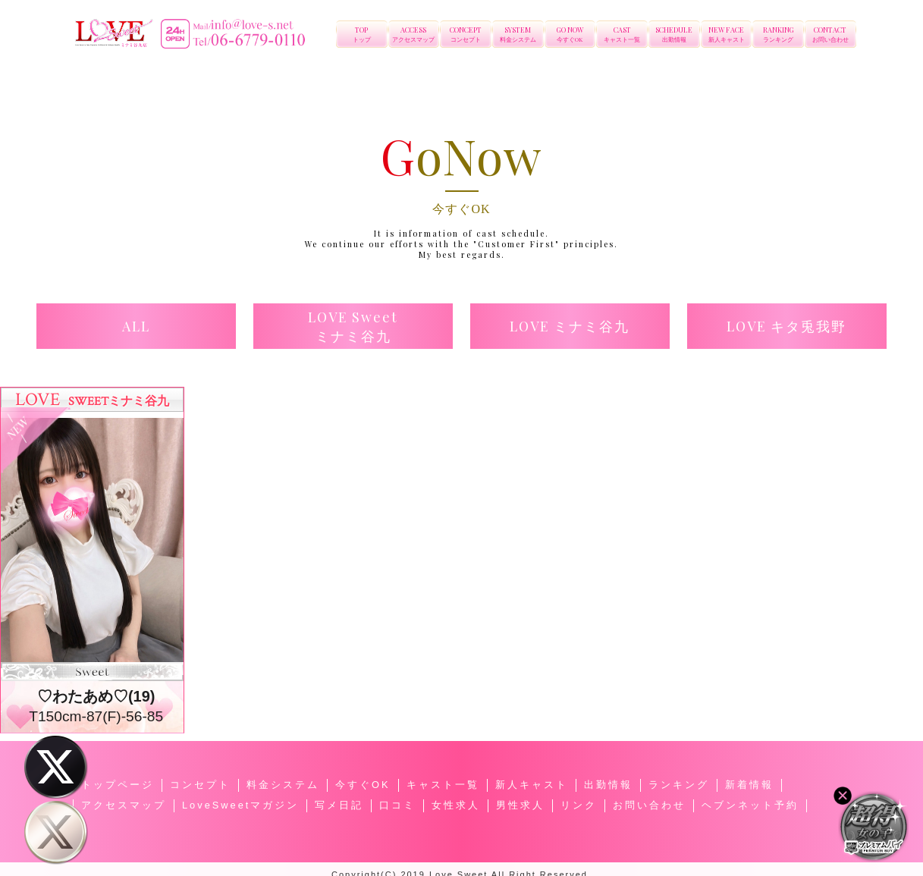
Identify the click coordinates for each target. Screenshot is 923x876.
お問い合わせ (649, 805)
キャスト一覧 (443, 784)
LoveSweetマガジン (240, 805)
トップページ (117, 784)
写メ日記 (339, 805)
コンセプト (200, 784)
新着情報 (749, 784)
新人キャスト (531, 784)
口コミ (397, 805)
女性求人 (456, 805)
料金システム (282, 784)
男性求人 (520, 805)
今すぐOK (363, 784)
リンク (578, 805)
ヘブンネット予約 (750, 805)
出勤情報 (608, 784)
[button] (136, 326)
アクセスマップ (123, 805)
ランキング (678, 784)
